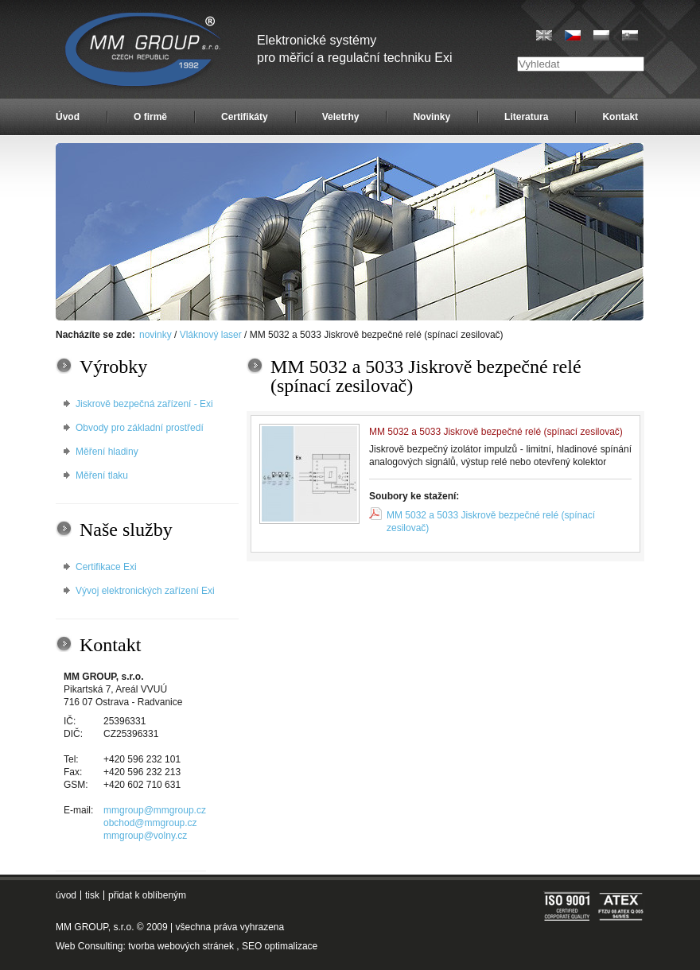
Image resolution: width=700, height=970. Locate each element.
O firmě (150, 116)
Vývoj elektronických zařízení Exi (145, 590)
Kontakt (620, 116)
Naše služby (126, 529)
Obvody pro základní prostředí (140, 427)
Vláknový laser (211, 334)
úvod (66, 895)
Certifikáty (244, 116)
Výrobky (113, 366)
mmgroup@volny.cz (145, 835)
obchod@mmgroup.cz (150, 822)
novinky (155, 334)
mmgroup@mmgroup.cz (154, 810)
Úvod (68, 116)
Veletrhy (341, 116)
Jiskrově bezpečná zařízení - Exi (144, 403)
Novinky (431, 116)
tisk (92, 895)
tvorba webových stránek (181, 946)
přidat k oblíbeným (147, 895)
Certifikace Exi (106, 566)
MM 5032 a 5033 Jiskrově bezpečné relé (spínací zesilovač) (491, 522)
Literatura (526, 116)
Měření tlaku (102, 475)
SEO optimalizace (279, 946)
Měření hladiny (107, 451)
